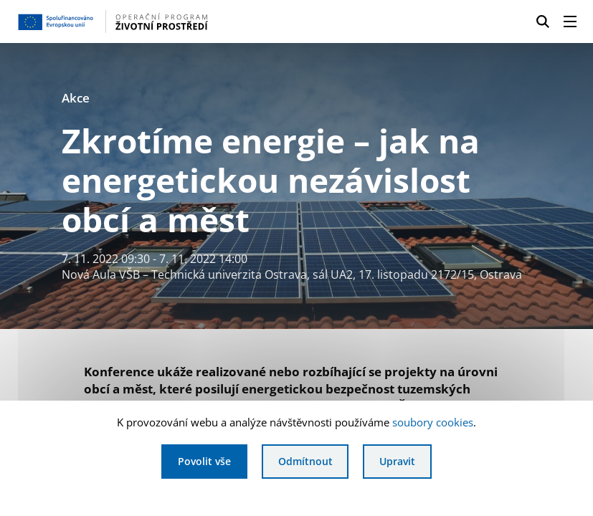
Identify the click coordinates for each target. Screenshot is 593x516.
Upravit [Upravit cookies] (397, 461)
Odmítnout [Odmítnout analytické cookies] (305, 461)
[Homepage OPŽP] (142, 21)
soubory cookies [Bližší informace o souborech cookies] (432, 422)
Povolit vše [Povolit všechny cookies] (204, 461)
